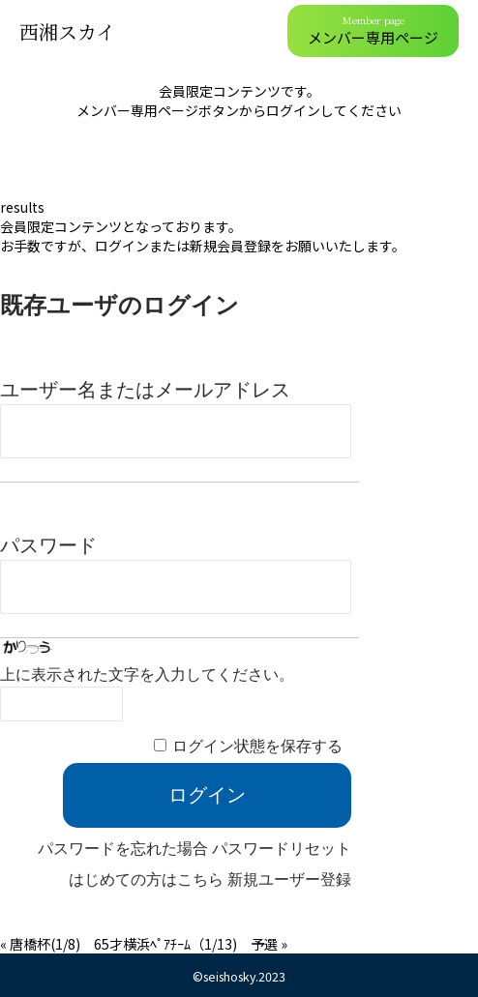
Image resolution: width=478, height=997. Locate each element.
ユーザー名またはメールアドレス (145, 389)
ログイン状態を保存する (257, 746)
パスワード (48, 545)
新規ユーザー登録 (289, 879)
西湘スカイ (67, 31)
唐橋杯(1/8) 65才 (66, 943)
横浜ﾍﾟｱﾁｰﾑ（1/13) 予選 (200, 943)
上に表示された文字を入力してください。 (147, 674)
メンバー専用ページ (373, 30)
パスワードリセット (281, 848)
